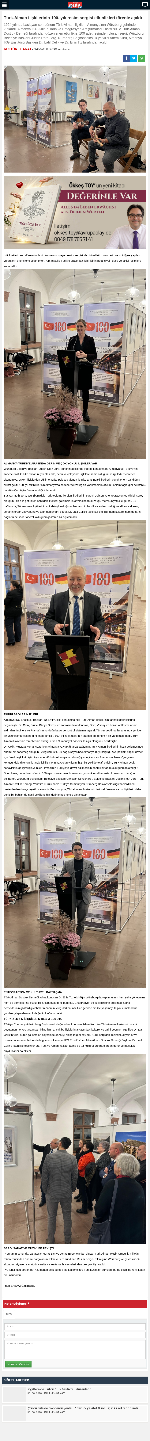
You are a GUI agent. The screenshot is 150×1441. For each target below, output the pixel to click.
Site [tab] (9, 1314)
